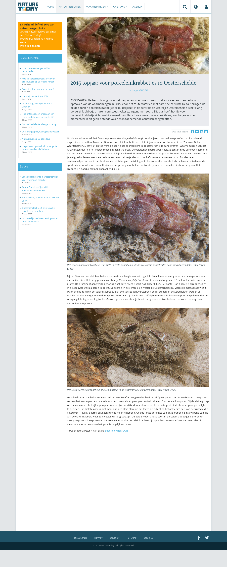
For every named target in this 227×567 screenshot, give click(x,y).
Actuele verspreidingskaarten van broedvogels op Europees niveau (38, 80)
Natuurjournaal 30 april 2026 (36, 138)
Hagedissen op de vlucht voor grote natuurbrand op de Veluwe (39, 148)
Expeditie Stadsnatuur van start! (38, 89)
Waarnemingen (97, 6)
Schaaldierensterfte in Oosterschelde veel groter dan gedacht (40, 178)
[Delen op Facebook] (192, 131)
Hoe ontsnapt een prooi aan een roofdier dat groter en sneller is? (38, 115)
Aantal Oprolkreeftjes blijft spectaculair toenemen (35, 189)
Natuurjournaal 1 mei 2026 (35, 96)
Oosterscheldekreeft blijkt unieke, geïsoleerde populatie (38, 209)
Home (50, 6)
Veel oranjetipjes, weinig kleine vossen (41, 131)
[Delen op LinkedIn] (201, 131)
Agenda (137, 6)
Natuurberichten (70, 6)
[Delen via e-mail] (206, 131)
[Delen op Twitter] (197, 131)
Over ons (120, 6)
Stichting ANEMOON (138, 90)
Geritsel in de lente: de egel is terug (39, 124)
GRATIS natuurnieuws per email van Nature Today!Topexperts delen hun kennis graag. (38, 38)
